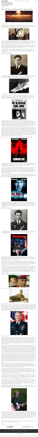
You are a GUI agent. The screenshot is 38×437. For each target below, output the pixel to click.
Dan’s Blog (19, 430)
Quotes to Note (13, 430)
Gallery (25, 430)
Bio (22, 430)
